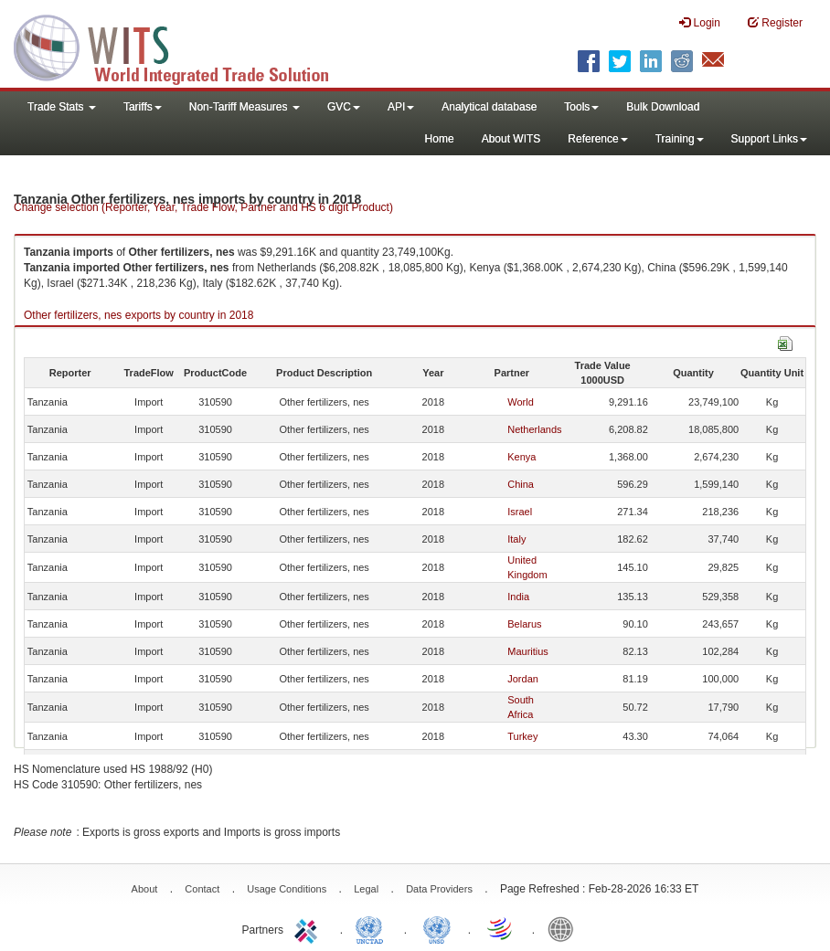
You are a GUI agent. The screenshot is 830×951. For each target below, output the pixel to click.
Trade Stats (61, 106)
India (518, 596)
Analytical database (489, 106)
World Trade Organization (501, 928)
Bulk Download (662, 106)
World (520, 401)
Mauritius (527, 651)
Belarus (524, 623)
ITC (309, 928)
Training (679, 138)
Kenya (521, 456)
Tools (581, 106)
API (401, 106)
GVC (343, 106)
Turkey (522, 736)
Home (439, 138)
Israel (519, 511)
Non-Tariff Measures (244, 106)
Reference (597, 138)
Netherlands (534, 429)
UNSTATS (437, 928)
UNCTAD (373, 928)
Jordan (522, 678)
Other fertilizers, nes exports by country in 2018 (138, 315)
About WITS (511, 138)
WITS (183, 45)
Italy (516, 539)
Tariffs (142, 106)
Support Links (769, 138)
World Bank (565, 928)
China (520, 484)
